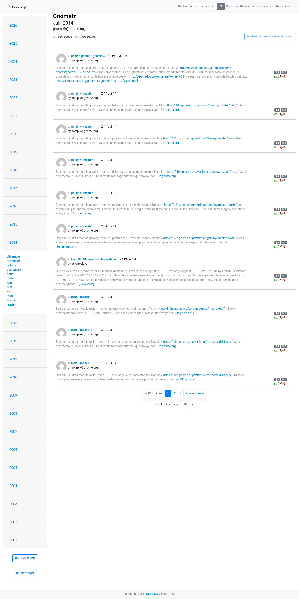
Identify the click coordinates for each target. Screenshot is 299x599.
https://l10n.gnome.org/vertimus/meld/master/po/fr (192, 308)
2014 (13, 242)
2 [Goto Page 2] (174, 393)
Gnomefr (64, 16)
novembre (13, 261)
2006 (13, 449)
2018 (13, 170)
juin (9, 282)
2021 (13, 116)
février (11, 300)
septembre (14, 269)
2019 (13, 152)
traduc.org (17, 6)
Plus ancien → (195, 393)
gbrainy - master (80, 93)
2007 (13, 431)
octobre (12, 265)
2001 (13, 540)
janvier (11, 304)
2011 (13, 359)
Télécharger (25, 573)
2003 (13, 504)
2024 (13, 61)
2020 (13, 134)
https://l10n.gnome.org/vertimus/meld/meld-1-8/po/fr (198, 341)
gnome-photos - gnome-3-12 (88, 56)
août (10, 274)
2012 (13, 341)
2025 (13, 43)
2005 (13, 468)
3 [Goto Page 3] (180, 393)
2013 (13, 323)
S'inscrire (284, 6)
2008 (13, 413)
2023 (13, 80)
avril (9, 291)
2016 (13, 206)
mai (9, 287)
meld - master (78, 296)
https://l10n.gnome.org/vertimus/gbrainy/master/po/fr (198, 138)
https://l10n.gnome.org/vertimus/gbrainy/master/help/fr (202, 105)
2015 (13, 224)
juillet (10, 278)
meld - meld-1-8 (80, 330)
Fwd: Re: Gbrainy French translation (93, 259)
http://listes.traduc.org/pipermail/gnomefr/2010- (88, 81)
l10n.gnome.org (168, 109)
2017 (13, 188)
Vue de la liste (25, 558)
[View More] (130, 81)
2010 (13, 377)
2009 (13, 395)
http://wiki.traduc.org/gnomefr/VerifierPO (155, 76)
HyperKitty (151, 593)
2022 (13, 98)
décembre (13, 256)
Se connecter (263, 6)
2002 (13, 522)
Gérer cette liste (238, 6)
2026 (13, 25)
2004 (13, 486)
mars (10, 295)
